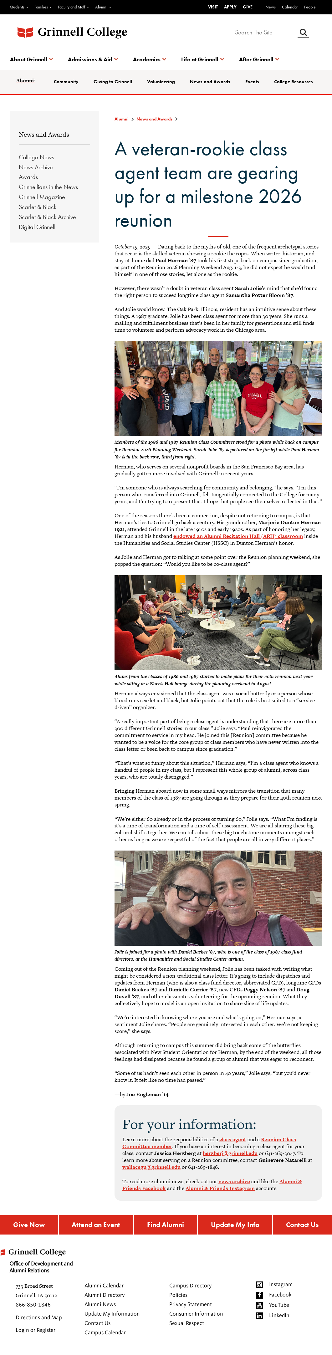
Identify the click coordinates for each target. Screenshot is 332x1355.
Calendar (290, 7)
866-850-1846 (33, 1306)
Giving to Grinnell (113, 82)
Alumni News (100, 1306)
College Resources (293, 82)
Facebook (280, 1296)
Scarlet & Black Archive (47, 217)
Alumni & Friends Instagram (220, 1188)
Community (66, 82)
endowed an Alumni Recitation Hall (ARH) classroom (238, 536)
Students (17, 7)
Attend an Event (95, 1225)
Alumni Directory (104, 1297)
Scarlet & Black (37, 207)
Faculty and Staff (71, 7)
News (270, 7)
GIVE (248, 7)
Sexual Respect (186, 1325)
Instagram (281, 1286)
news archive (234, 1181)
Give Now (28, 1225)
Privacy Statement (190, 1306)
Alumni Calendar (104, 1287)
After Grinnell (256, 59)
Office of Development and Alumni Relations (39, 1260)
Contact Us (303, 1225)
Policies (178, 1297)
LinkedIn (279, 1317)
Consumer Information (196, 1315)
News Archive (36, 167)
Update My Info (235, 1225)
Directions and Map (39, 1319)
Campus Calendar (105, 1334)
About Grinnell (28, 59)
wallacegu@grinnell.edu (151, 1167)
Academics (147, 59)
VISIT (213, 7)
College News (36, 157)
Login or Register (35, 1332)
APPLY (230, 7)
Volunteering (161, 82)
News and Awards (210, 82)
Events (252, 82)
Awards (28, 177)
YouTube (279, 1307)
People (310, 7)
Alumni (101, 7)
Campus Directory (190, 1287)
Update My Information (112, 1315)
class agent (232, 1139)
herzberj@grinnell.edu (230, 1153)
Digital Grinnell (37, 227)
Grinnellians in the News (48, 187)
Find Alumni (165, 1225)
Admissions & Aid (90, 59)
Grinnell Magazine (42, 197)
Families (41, 7)
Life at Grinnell (199, 59)
